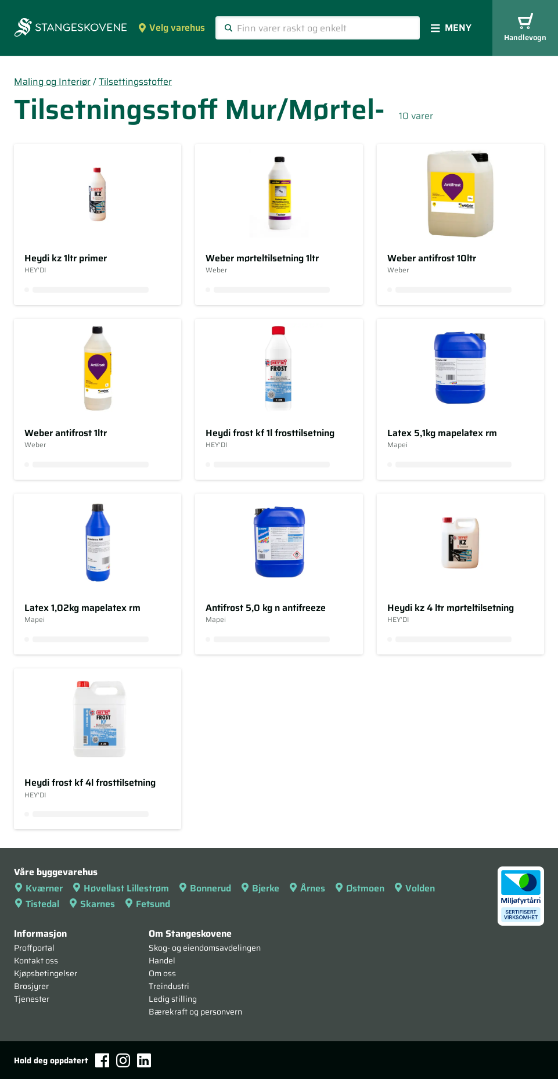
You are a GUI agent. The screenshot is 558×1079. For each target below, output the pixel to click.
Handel (162, 960)
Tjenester (31, 998)
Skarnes (92, 903)
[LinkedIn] (144, 1060)
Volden (414, 888)
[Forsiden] (70, 28)
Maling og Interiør (52, 81)
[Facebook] (102, 1060)
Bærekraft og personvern (195, 1011)
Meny (451, 27)
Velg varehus (171, 27)
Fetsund (147, 903)
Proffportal (34, 947)
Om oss (162, 973)
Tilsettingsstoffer (135, 81)
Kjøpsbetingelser (45, 973)
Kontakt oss (36, 960)
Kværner (38, 888)
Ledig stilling (173, 998)
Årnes (307, 888)
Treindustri (169, 986)
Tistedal (36, 903)
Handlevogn (525, 28)
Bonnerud (204, 888)
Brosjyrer (31, 986)
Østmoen (359, 888)
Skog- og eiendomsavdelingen (205, 947)
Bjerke (259, 888)
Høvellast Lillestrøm (120, 888)
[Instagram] (123, 1060)
